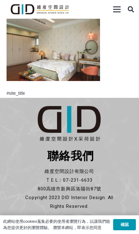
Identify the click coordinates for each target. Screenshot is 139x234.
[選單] (117, 9)
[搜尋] (131, 9)
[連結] (39, 9)
